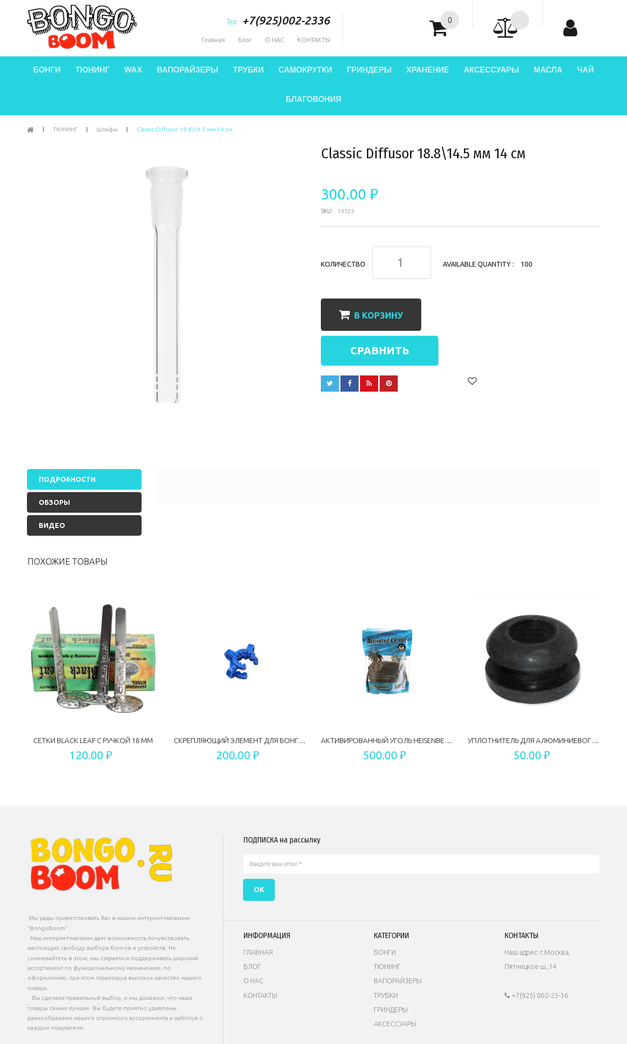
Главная (213, 39)
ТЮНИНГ (92, 70)
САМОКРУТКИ (305, 70)
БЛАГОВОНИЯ (313, 99)
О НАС (274, 39)
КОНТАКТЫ (313, 39)
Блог (245, 39)
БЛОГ (252, 966)
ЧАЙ (585, 70)
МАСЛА (548, 70)
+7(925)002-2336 (286, 20)
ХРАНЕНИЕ (427, 70)
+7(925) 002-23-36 (536, 995)
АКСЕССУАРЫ (491, 70)
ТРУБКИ (248, 70)
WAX (133, 70)
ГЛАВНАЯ (258, 952)
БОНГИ (47, 70)
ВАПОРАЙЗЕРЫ (187, 70)
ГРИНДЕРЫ (369, 70)
